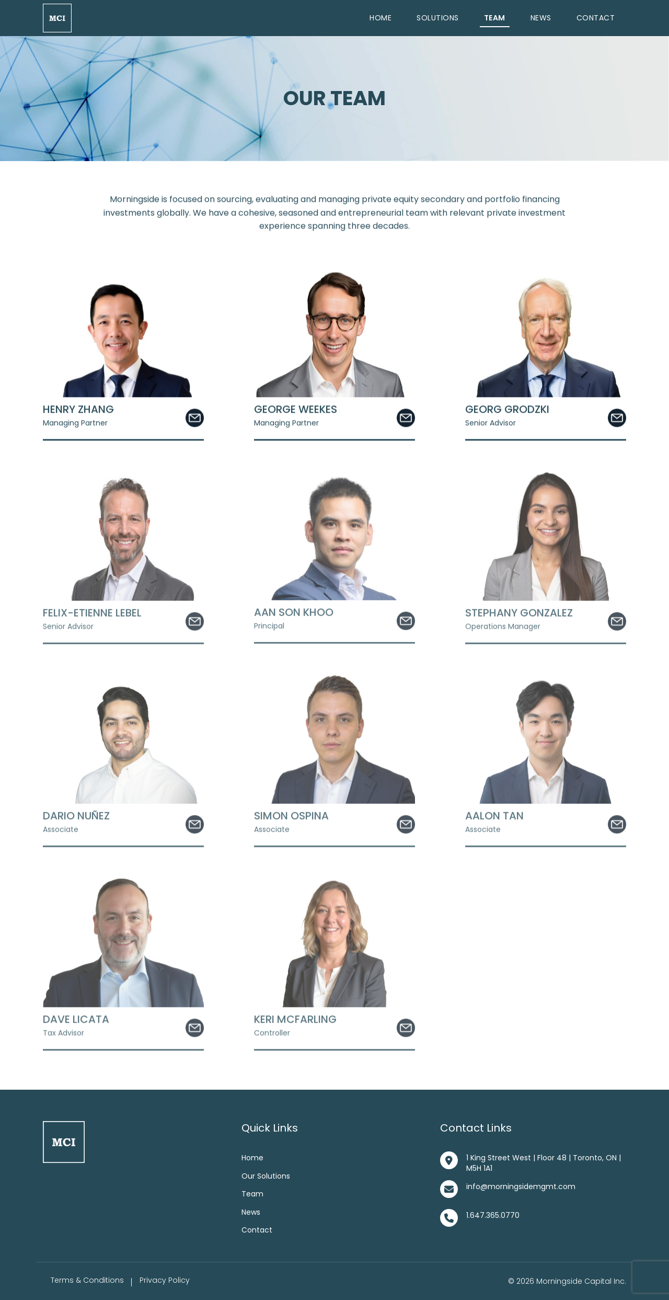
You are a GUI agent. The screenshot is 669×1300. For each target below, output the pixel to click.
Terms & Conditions (87, 1280)
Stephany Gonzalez (519, 614)
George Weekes (295, 410)
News (540, 18)
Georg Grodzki (507, 410)
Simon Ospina (291, 817)
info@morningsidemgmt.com (520, 1186)
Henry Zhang (78, 410)
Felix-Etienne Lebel (92, 614)
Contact (595, 18)
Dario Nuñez (76, 817)
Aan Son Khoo (293, 613)
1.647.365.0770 (493, 1215)
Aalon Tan (494, 817)
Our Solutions (265, 1176)
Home (380, 18)
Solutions (438, 18)
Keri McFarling (295, 1020)
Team (494, 18)
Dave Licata (76, 1020)
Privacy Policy (165, 1280)
